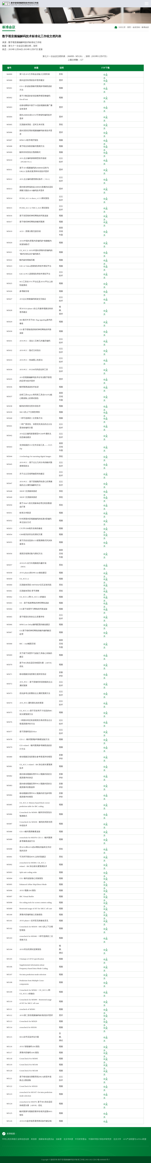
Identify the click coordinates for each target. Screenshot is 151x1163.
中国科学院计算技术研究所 (99, 1139)
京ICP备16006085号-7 (101, 1160)
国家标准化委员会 (46, 1139)
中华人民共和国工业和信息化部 (15, 1139)
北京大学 (117, 1139)
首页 (129, 27)
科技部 (34, 1139)
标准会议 (145, 27)
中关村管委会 (81, 1139)
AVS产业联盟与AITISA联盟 (134, 1139)
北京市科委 (68, 1139)
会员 (104, 74)
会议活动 (136, 27)
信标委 (59, 1139)
